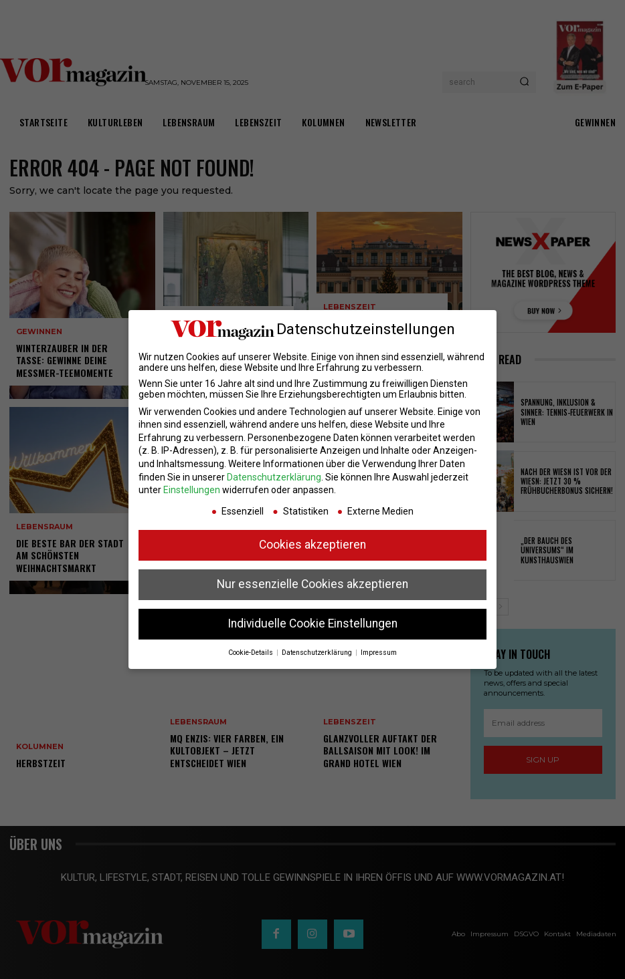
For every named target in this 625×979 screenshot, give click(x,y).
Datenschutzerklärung (274, 477)
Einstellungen (191, 489)
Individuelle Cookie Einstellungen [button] (312, 623)
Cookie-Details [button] (251, 652)
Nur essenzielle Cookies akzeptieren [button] (312, 584)
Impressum (379, 652)
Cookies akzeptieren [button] (312, 544)
